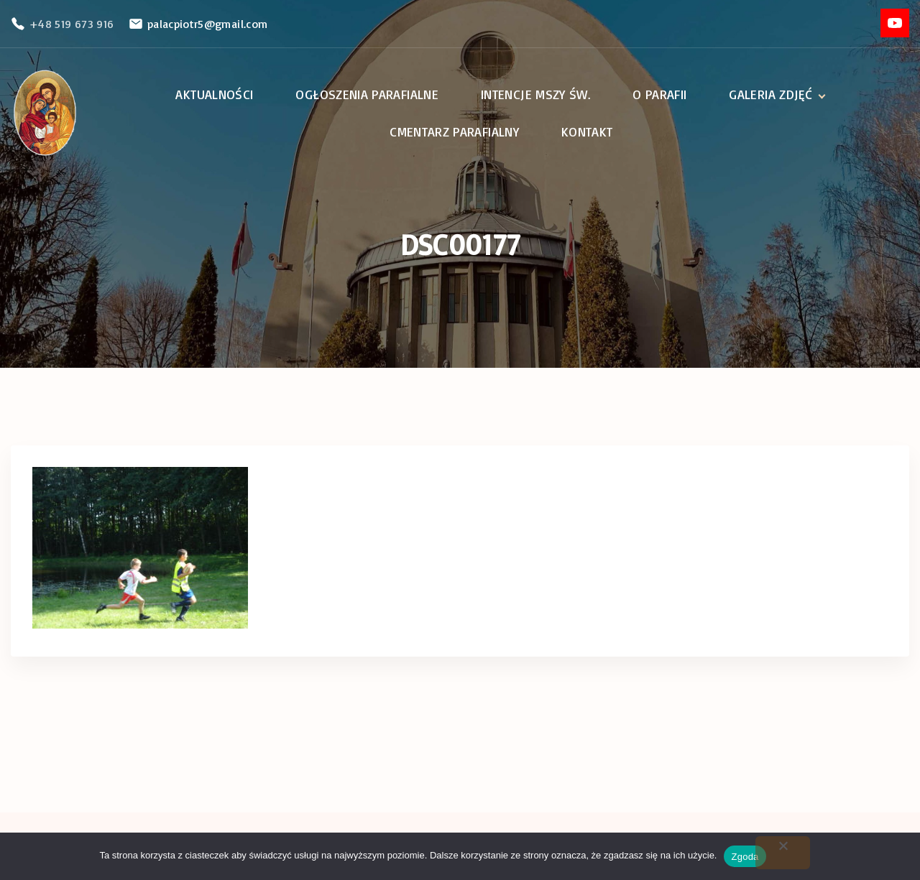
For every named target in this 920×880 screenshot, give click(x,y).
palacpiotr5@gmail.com (207, 24)
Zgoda (744, 856)
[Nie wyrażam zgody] (782, 852)
